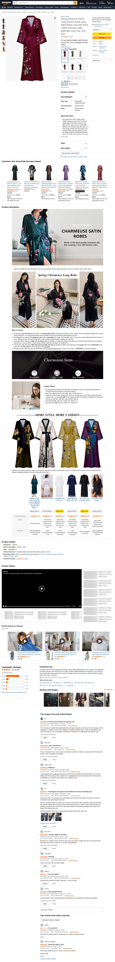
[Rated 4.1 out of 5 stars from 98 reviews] (67, 656)
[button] (3, 7)
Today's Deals (49, 7)
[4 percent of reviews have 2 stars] (15, 685)
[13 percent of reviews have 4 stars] (15, 679)
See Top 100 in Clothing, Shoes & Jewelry (50, 554)
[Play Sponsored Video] (25, 641)
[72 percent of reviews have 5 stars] (15, 676)
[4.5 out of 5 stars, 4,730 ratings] (63, 191)
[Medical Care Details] (23, 7)
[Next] (84, 77)
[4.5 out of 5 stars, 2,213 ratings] (12, 191)
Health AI (10, 7)
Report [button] (54, 737)
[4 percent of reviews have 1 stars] (15, 689)
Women (19, 12)
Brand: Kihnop (65, 16)
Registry (94, 7)
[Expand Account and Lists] (97, 3)
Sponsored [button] (5, 628)
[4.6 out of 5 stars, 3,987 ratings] (80, 189)
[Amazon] (6, 2)
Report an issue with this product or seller (74, 156)
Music (100, 7)
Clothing (24, 12)
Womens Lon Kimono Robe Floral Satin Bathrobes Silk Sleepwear (22, 573)
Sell (89, 7)
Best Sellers (39, 7)
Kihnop (100, 43)
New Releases (64, 7)
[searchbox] (45, 3)
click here (48, 552)
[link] (15, 185)
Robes (52, 12)
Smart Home (107, 7)
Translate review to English (48, 959)
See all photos (108, 689)
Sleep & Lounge (46, 12)
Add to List (96, 60)
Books (57, 7)
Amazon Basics (29, 7)
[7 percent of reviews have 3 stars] (15, 682)
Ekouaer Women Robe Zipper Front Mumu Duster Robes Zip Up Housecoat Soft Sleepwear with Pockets (28, 653)
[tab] (45, 683)
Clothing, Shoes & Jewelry (9, 12)
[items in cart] (110, 2)
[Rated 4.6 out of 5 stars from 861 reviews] (29, 656)
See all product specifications (70, 153)
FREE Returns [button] (66, 47)
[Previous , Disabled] (64, 77)
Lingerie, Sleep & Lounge (34, 12)
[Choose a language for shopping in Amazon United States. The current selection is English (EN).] (81, 3)
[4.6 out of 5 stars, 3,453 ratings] (46, 191)
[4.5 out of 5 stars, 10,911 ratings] (98, 191)
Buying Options (34, 511)
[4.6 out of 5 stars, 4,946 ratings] (29, 189)
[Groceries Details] (77, 7)
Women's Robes (13, 556)
